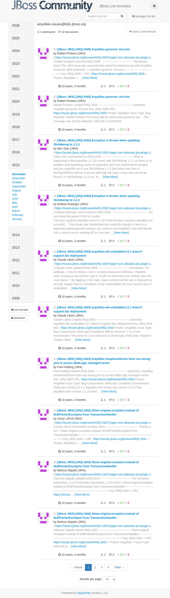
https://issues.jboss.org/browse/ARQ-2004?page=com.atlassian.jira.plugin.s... (104, 263)
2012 (16, 260)
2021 (16, 89)
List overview (19, 309)
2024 (16, 51)
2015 (16, 165)
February (17, 215)
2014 (16, 235)
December (19, 174)
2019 (16, 114)
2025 (16, 38)
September (19, 186)
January (17, 219)
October (17, 182)
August (16, 190)
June (15, 198)
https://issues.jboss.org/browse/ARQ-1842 (119, 439)
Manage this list (143, 16)
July (14, 194)
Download (18, 318)
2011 (16, 273)
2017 (16, 140)
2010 (16, 286)
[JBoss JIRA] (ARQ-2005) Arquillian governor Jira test (91, 49)
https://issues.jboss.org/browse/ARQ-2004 (87, 327)
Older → (119, 567)
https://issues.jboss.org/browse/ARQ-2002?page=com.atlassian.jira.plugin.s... (104, 152)
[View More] (89, 77)
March (16, 210)
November (18, 178)
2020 (16, 101)
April (15, 206)
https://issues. (62, 494)
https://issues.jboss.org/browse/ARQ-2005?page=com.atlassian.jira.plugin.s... (104, 57)
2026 (16, 25)
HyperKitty (84, 593)
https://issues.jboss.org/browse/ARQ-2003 (107, 379)
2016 (16, 152)
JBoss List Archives (71, 6)
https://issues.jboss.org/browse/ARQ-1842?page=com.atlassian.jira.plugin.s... (104, 422)
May (14, 202)
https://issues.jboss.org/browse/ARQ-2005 (117, 73)
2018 (16, 127)
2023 (16, 64)
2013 (16, 248)
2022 (16, 76)
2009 (16, 298)
